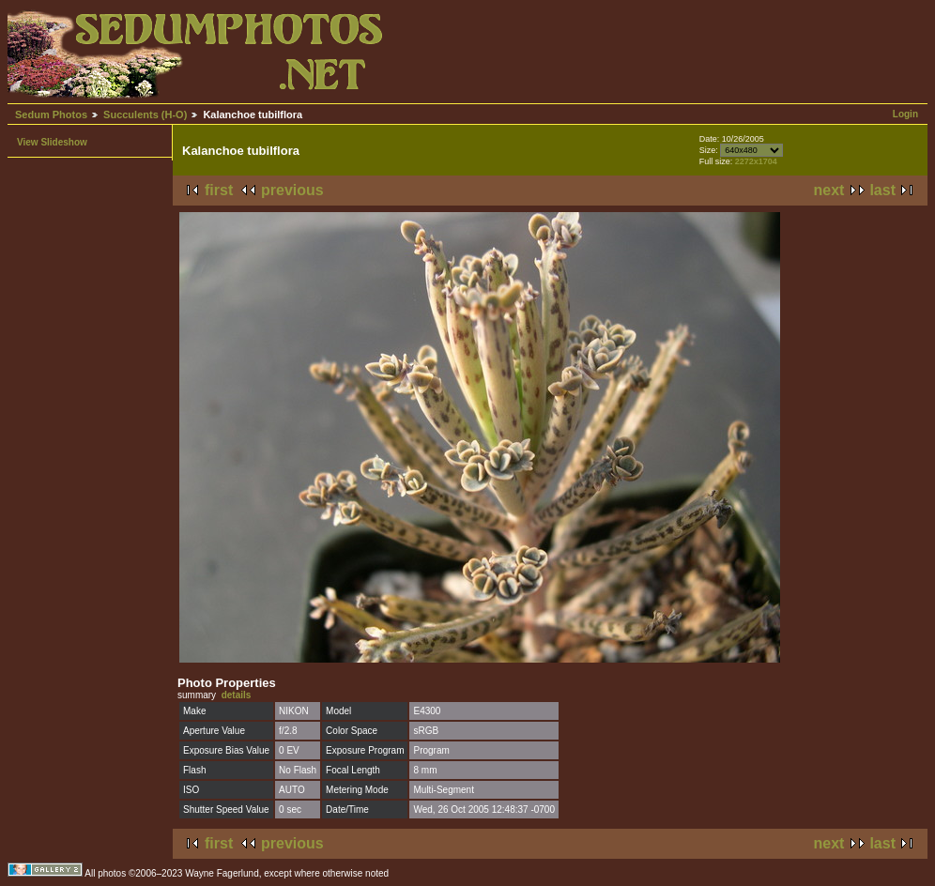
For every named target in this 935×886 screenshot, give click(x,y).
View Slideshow (52, 142)
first (219, 190)
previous (292, 190)
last (882, 190)
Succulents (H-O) (145, 114)
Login (905, 114)
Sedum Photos (51, 114)
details (237, 695)
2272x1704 (756, 161)
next (829, 190)
